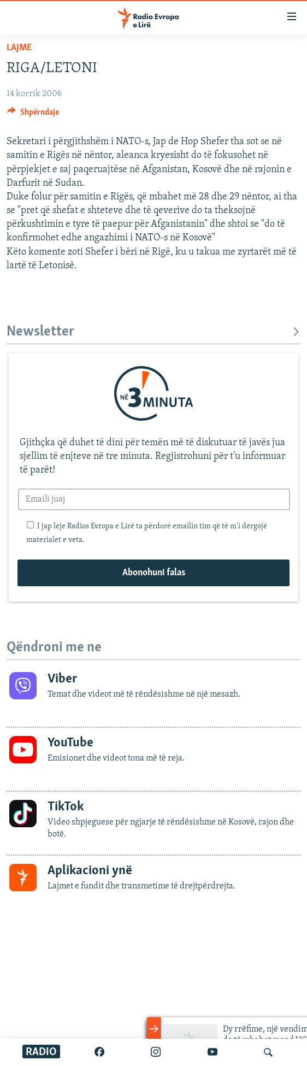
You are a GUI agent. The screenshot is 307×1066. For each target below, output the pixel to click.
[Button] (33, 114)
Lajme (19, 48)
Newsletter (153, 332)
